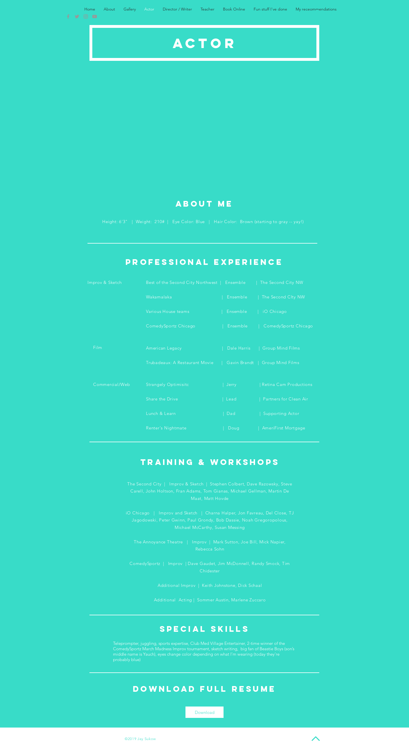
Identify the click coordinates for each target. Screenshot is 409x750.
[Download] (204, 712)
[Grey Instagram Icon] (86, 16)
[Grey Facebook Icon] (68, 16)
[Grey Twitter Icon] (77, 16)
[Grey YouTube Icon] (94, 16)
